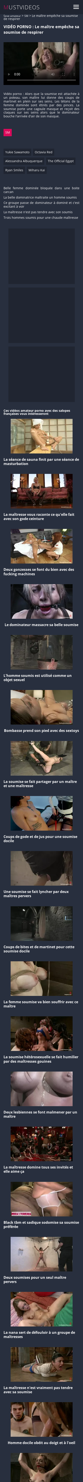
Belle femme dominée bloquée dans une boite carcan (41, 190)
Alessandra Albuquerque (23, 161)
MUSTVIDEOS (22, 7)
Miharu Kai (37, 170)
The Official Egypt (61, 161)
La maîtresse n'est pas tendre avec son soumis (38, 212)
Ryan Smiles (14, 170)
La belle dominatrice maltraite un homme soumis (40, 197)
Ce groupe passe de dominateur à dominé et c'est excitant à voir (41, 205)
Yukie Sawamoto (17, 152)
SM (26, 16)
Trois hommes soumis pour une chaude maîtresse (41, 218)
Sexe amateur (12, 16)
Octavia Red (43, 152)
